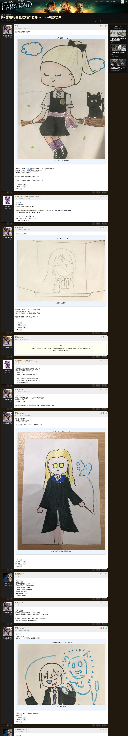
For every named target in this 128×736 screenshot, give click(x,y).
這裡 (38, 176)
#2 (20, 558)
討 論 (101, 1)
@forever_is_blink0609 (21, 233)
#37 (24, 326)
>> (122, 21)
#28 (24, 183)
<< (99, 21)
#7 (20, 321)
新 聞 (96, 1)
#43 (24, 718)
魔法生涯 (114, 1)
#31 (24, 324)
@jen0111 (18, 202)
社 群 (107, 1)
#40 (24, 562)
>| (125, 21)
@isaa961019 (19, 423)
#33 (24, 186)
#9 (20, 713)
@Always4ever (19, 395)
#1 (20, 188)
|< (95, 21)
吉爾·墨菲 (29, 168)
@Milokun (18, 607)
